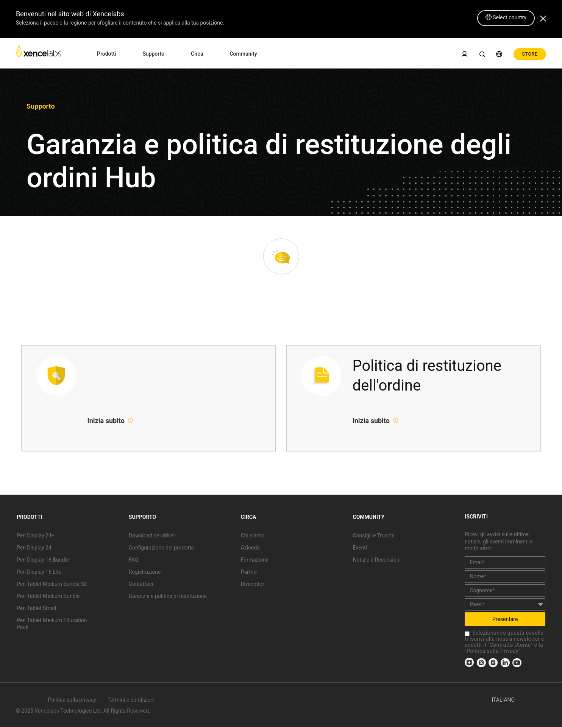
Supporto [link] (153, 54)
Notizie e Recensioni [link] (376, 560)
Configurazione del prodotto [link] (161, 548)
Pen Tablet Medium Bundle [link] (48, 596)
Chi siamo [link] (252, 535)
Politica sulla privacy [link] (72, 700)
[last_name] (505, 590)
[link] (38, 53)
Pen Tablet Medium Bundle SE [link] (52, 584)
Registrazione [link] (145, 572)
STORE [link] (530, 54)
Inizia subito (106, 421)
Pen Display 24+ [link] (36, 535)
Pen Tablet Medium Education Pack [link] (52, 623)
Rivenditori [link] (253, 584)
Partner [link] (249, 572)
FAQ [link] (133, 560)
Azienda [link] (250, 548)
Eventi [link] (360, 548)
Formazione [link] (255, 560)
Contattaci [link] (141, 584)
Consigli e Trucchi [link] (373, 535)
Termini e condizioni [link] (131, 700)
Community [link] (243, 54)
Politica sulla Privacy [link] (492, 651)
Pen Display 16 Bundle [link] (43, 560)
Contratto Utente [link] (510, 645)
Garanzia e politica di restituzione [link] (168, 596)
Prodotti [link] (106, 54)
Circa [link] (197, 54)
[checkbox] (467, 633)
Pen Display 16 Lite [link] (39, 572)
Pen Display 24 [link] (34, 548)
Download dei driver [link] (152, 535)
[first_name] (505, 576)
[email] (505, 562)
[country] (505, 604)
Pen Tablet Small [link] (36, 608)
